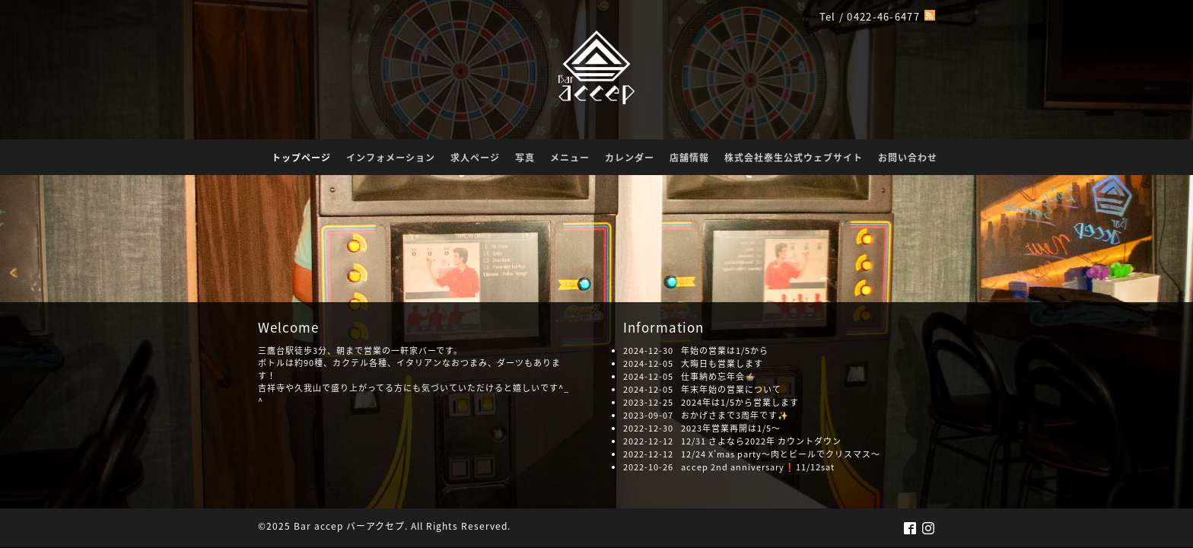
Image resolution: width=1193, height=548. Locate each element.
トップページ (301, 157)
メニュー (570, 157)
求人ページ (475, 157)
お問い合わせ (907, 157)
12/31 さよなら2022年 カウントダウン (761, 441)
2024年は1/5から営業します (740, 402)
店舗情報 (689, 157)
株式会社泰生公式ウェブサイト (793, 157)
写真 (525, 157)
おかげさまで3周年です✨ (735, 415)
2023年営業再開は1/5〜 (731, 428)
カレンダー (629, 157)
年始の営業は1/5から (724, 350)
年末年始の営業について (731, 389)
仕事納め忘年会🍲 (718, 376)
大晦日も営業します (722, 363)
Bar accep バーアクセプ (349, 526)
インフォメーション (390, 157)
